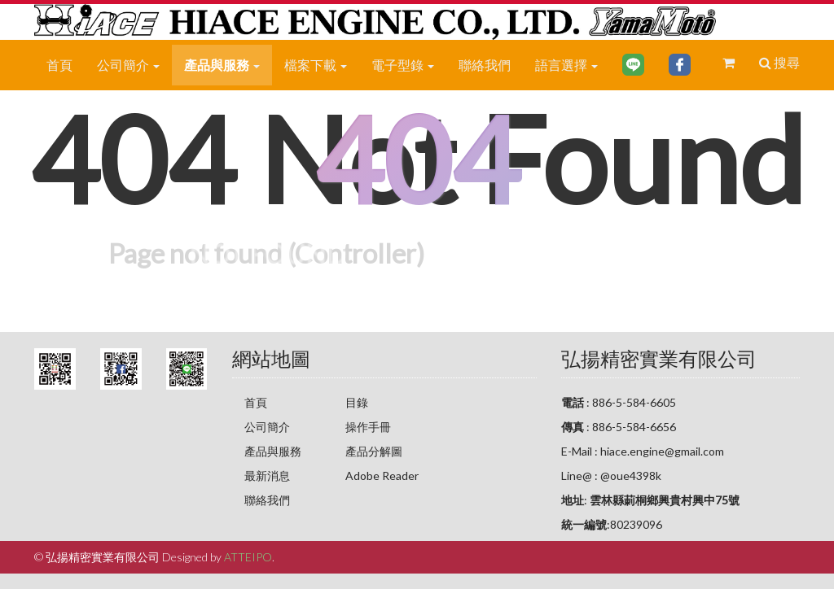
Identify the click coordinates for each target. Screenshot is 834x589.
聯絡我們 (485, 64)
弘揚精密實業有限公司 (659, 358)
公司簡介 (128, 64)
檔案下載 (315, 64)
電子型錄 (402, 64)
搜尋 (779, 62)
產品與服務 (222, 64)
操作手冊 (368, 427)
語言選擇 (566, 64)
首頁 (59, 64)
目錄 (356, 402)
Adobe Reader (382, 475)
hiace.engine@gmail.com (662, 451)
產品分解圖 (373, 451)
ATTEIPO (248, 557)
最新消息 (267, 475)
